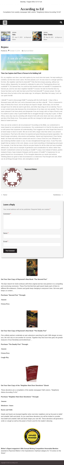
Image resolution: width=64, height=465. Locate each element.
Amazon (3, 299)
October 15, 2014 (15, 51)
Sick (13, 35)
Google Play (5, 357)
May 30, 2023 (49, 37)
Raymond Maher (28, 51)
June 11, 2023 (18, 37)
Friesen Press (5, 304)
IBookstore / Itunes (7, 405)
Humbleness (57, 195)
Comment (7, 214)
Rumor (5, 195)
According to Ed (32, 9)
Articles (14, 32)
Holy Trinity (48, 35)
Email (5, 241)
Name (5, 233)
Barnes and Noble (7, 410)
